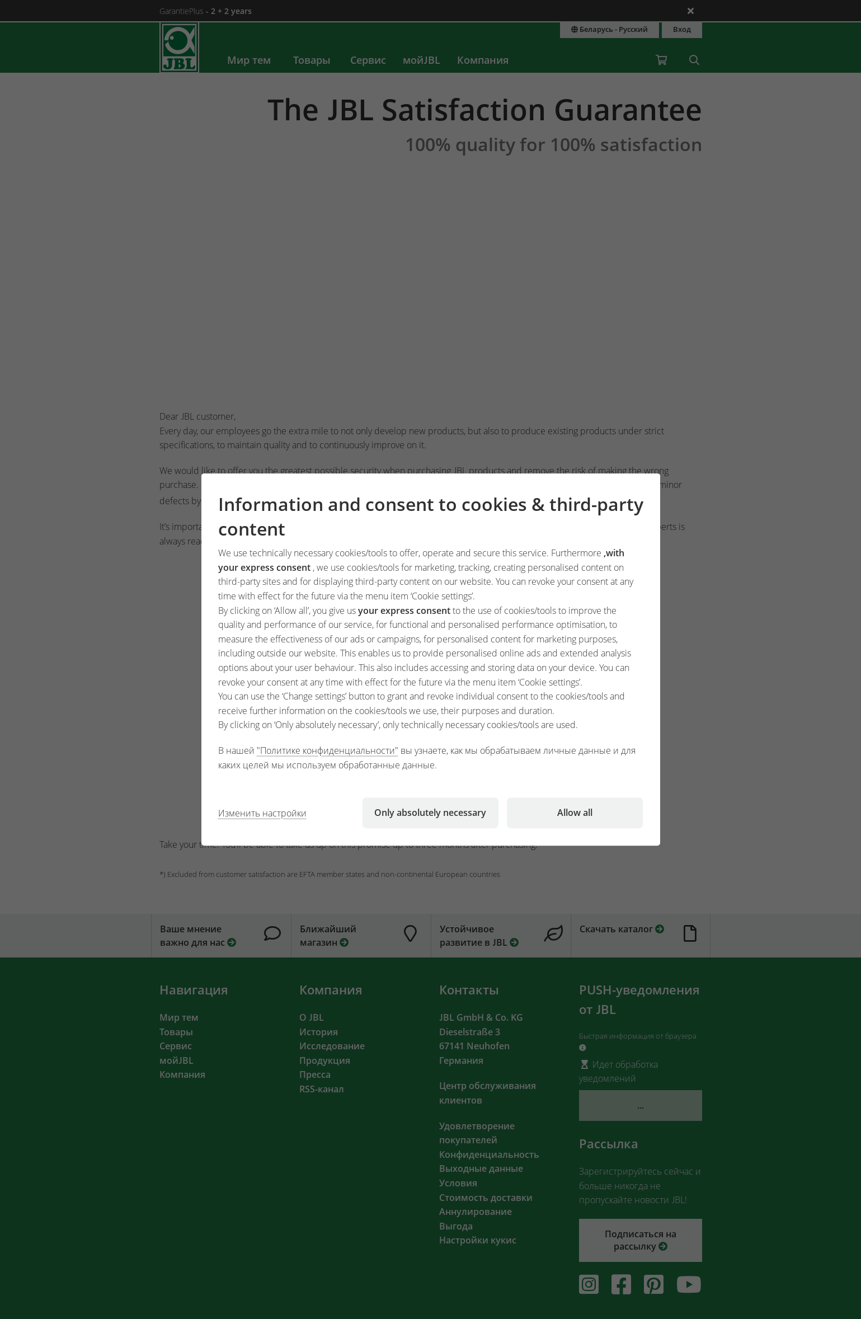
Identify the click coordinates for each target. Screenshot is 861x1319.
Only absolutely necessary (430, 812)
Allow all (574, 812)
